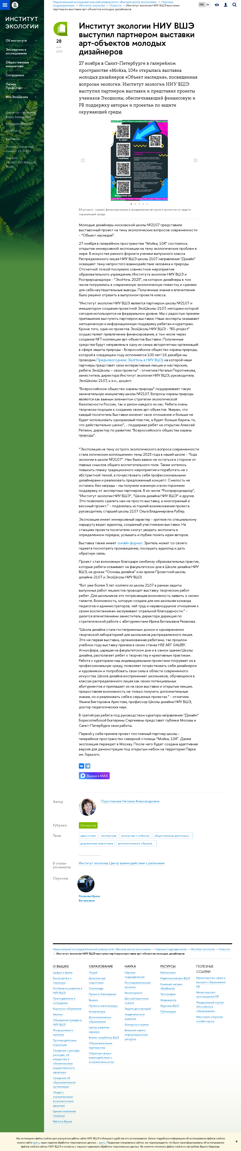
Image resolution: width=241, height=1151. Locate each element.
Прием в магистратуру (103, 1006)
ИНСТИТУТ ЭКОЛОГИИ (22, 22)
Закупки (58, 1014)
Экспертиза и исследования (16, 51)
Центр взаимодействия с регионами (137, 863)
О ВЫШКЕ (61, 966)
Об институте (16, 40)
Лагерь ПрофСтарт (14, 86)
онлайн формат (130, 542)
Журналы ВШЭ (169, 1006)
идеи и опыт (88, 836)
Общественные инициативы (17, 64)
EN (207, 4)
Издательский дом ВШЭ (175, 978)
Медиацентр (168, 1000)
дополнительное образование (137, 843)
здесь (36, 1142)
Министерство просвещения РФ (207, 994)
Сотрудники (15, 75)
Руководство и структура (62, 980)
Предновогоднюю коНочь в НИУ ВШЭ (129, 359)
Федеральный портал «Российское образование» (210, 1007)
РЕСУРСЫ (168, 966)
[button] (82, 160)
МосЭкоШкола (17, 97)
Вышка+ (93, 1000)
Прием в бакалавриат (102, 994)
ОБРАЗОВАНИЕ (101, 966)
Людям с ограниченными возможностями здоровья (63, 1098)
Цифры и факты (62, 972)
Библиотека (167, 972)
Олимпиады (96, 988)
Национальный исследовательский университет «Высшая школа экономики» (102, 949)
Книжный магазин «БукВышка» (171, 986)
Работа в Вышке (62, 1121)
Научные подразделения (171, 949)
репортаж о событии (135, 836)
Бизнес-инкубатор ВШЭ (104, 1037)
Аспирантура (97, 1011)
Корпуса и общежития (67, 1008)
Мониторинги (133, 993)
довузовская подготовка (96, 843)
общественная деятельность (173, 836)
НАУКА (130, 966)
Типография (168, 994)
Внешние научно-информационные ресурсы (136, 1034)
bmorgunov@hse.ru (18, 124)
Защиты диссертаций (138, 1008)
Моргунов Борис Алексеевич (21, 114)
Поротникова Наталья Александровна (130, 801)
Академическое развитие (135, 1016)
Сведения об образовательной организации (64, 1082)
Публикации (168, 1011)
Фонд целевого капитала (63, 1032)
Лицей (93, 972)
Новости (224, 949)
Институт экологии (93, 863)
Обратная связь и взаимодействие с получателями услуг (101, 1057)
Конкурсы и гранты (137, 1024)
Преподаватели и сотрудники (64, 1001)
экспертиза (108, 836)
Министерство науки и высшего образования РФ (210, 982)
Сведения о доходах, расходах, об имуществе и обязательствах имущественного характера (66, 1061)
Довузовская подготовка (97, 980)
